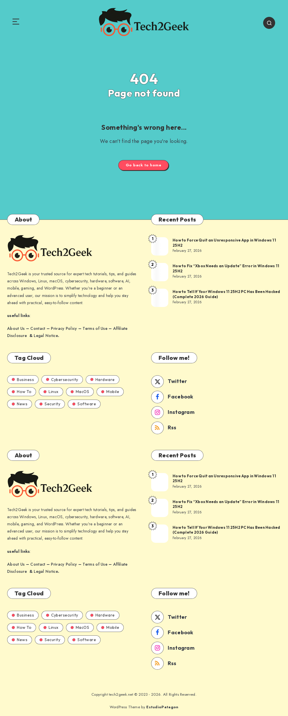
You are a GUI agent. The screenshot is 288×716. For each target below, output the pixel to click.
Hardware (102, 379)
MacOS (80, 391)
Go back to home (143, 165)
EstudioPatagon (162, 707)
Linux (51, 391)
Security (49, 403)
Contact (37, 328)
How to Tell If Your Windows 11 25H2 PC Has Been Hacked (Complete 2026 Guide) (226, 294)
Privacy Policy (64, 328)
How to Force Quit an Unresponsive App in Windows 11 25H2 (224, 243)
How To (21, 391)
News (19, 403)
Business (23, 379)
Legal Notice (46, 335)
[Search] (269, 23)
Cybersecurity (62, 379)
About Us (16, 328)
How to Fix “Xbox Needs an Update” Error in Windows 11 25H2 (226, 268)
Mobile (110, 391)
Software (84, 403)
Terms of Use (95, 328)
